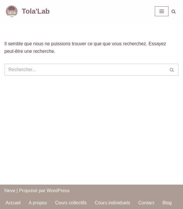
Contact (146, 202)
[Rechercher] (173, 11)
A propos (38, 202)
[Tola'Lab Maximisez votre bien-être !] (27, 11)
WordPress (58, 190)
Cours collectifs (71, 202)
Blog (167, 202)
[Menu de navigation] (161, 11)
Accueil (13, 202)
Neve (9, 190)
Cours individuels (112, 202)
